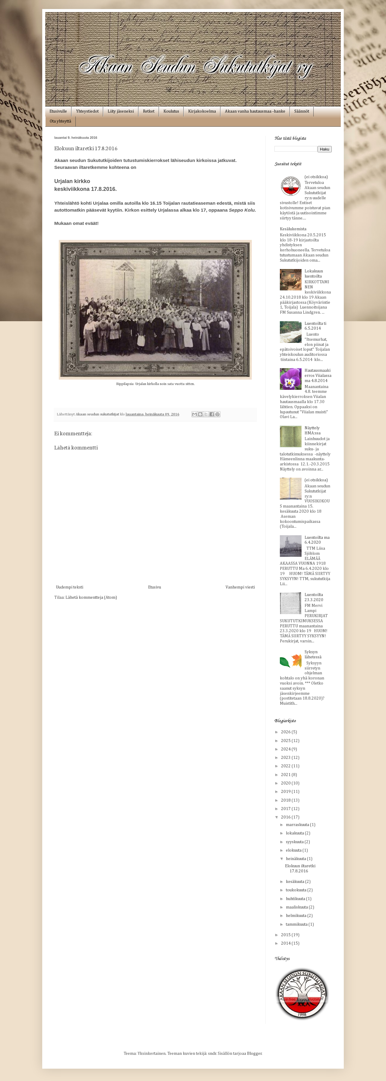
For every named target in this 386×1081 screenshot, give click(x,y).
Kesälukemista (293, 229)
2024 (286, 749)
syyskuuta (295, 842)
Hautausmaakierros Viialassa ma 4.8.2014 (318, 375)
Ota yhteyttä (60, 121)
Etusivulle (58, 111)
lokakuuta (295, 833)
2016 (286, 817)
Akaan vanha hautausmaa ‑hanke (255, 111)
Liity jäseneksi (121, 111)
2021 (286, 775)
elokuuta (294, 850)
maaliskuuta (297, 907)
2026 (286, 732)
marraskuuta (298, 825)
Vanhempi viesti (240, 587)
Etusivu (154, 587)
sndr (212, 1053)
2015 (286, 935)
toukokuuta (296, 890)
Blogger (254, 1053)
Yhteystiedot (87, 111)
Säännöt (301, 111)
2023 (286, 758)
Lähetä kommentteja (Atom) (91, 597)
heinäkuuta (296, 859)
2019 (286, 792)
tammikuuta (297, 924)
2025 (286, 741)
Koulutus (171, 111)
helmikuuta (296, 916)
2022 (286, 766)
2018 (286, 800)
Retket (148, 111)
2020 (286, 783)
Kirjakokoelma (202, 111)
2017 (286, 809)
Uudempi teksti (69, 587)
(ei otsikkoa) (316, 177)
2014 (286, 943)
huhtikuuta (296, 899)
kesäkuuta (295, 882)
